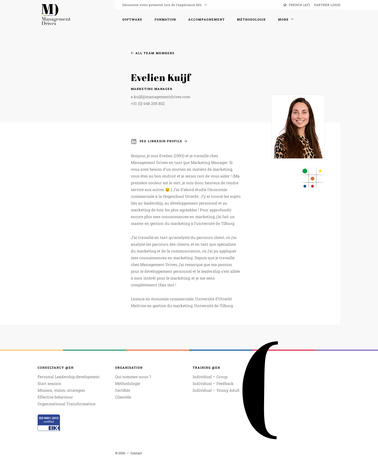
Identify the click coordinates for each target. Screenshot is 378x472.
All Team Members (152, 53)
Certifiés (122, 390)
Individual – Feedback (213, 383)
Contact (136, 453)
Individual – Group (210, 376)
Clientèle (123, 396)
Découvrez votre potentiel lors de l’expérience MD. (164, 5)
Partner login (327, 5)
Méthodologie (127, 383)
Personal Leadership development (69, 376)
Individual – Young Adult (216, 390)
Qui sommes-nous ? (133, 376)
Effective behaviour (55, 396)
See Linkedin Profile (163, 141)
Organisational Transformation (67, 403)
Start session (49, 383)
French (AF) (299, 5)
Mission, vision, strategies (61, 390)
